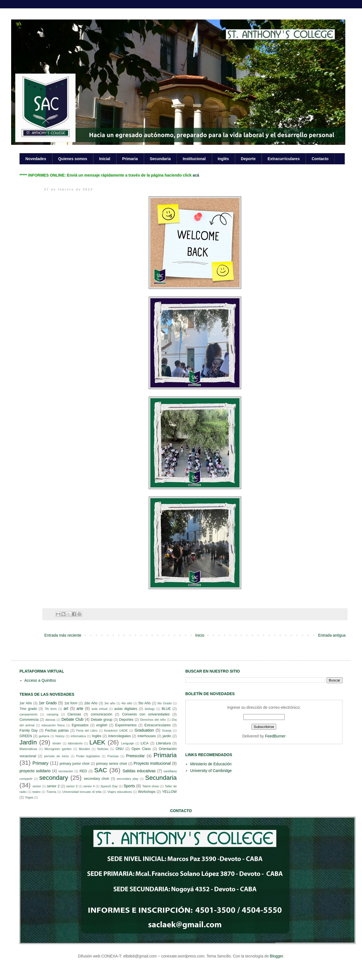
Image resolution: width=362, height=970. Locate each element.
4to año (126, 703)
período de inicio (56, 756)
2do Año (90, 703)
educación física (53, 725)
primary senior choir (111, 764)
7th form (51, 708)
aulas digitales (125, 709)
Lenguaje (127, 743)
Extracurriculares (284, 159)
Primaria (130, 159)
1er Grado (48, 703)
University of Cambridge (211, 770)
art (66, 708)
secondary (53, 777)
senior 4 (88, 786)
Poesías (113, 756)
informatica (78, 736)
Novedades (35, 159)
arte (80, 708)
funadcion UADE (116, 730)
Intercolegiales (119, 736)
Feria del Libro (86, 730)
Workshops (146, 792)
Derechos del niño (153, 719)
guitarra (44, 736)
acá (196, 175)
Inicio (199, 635)
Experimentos (126, 725)
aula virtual (99, 708)
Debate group (101, 720)
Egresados (80, 725)
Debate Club (73, 719)
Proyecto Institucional (152, 763)
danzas (50, 719)
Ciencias (74, 714)
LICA (144, 743)
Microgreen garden (58, 749)
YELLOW (169, 792)
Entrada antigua (332, 635)
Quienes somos (72, 159)
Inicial (104, 159)
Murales (84, 749)
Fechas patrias (57, 730)
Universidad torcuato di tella (82, 791)
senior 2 (53, 786)
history (60, 736)
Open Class (141, 749)
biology (150, 708)
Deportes (126, 720)
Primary (40, 763)
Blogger (276, 956)
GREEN (25, 736)
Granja (167, 730)
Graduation (144, 730)
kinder (57, 743)
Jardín (28, 742)
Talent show (150, 786)
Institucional (194, 159)
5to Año (144, 703)
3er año (109, 703)
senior (37, 786)
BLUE (166, 709)
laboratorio (75, 743)
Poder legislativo (88, 756)
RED (83, 771)
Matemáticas (28, 749)
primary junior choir (75, 764)
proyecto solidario (35, 771)
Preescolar (135, 756)
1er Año (25, 703)
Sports (129, 786)
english (101, 725)
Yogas (29, 797)
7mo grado (28, 709)
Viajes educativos (119, 791)
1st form (70, 703)
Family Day (28, 730)
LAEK (97, 742)
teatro (37, 791)
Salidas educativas (139, 771)
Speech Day (109, 786)
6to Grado (165, 703)
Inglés (223, 159)
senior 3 (71, 786)
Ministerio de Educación (211, 764)
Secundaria (160, 159)
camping (52, 714)
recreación (65, 771)
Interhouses (147, 736)
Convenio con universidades (146, 714)
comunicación (101, 714)
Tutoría (51, 791)
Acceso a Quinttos (40, 680)
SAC (100, 770)
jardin (167, 736)
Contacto (320, 159)
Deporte (248, 159)
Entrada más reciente (62, 635)
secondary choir (96, 779)
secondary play (127, 778)
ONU (120, 749)
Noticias (102, 749)
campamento (28, 714)
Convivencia (29, 720)
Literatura (163, 743)
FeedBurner (275, 736)
